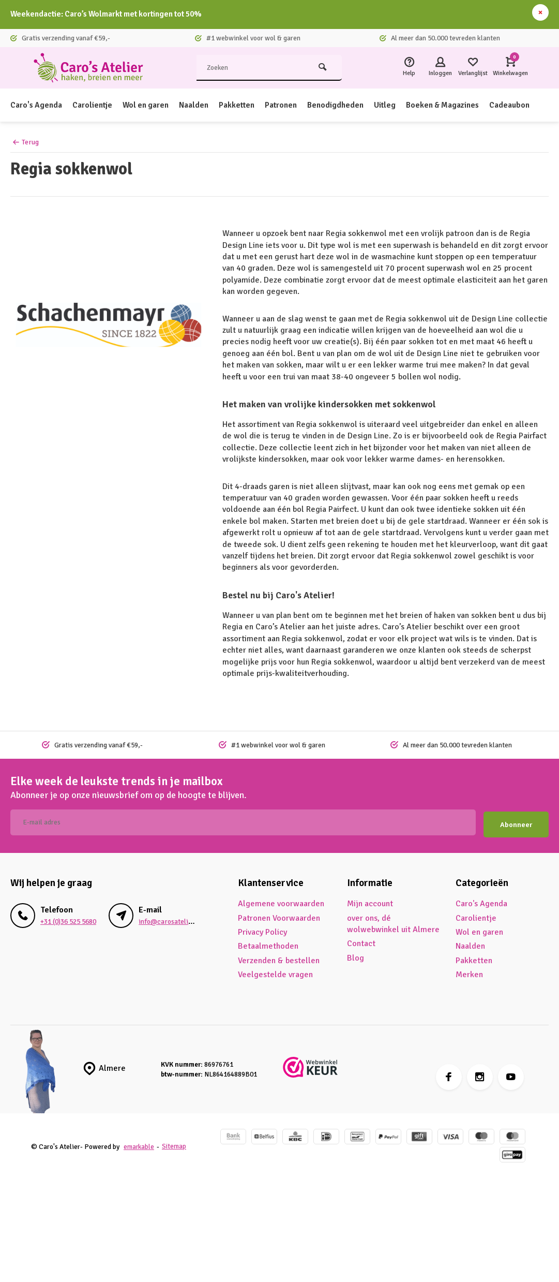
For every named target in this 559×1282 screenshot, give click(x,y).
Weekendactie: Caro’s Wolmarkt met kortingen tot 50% (112, 14)
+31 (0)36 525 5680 (68, 919)
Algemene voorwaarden (281, 901)
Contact (361, 941)
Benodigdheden (345, 105)
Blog (355, 955)
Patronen (289, 105)
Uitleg (396, 105)
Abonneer (516, 822)
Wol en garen (150, 105)
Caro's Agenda (37, 105)
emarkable (139, 1144)
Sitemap (175, 1144)
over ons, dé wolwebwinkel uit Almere (393, 921)
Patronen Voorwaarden (279, 915)
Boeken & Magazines (456, 105)
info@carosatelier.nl (170, 919)
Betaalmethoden (268, 944)
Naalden (200, 105)
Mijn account (370, 901)
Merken (469, 972)
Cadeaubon (525, 105)
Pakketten (243, 105)
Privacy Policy (262, 929)
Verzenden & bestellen (279, 958)
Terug (25, 142)
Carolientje (94, 105)
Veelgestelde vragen (275, 972)
